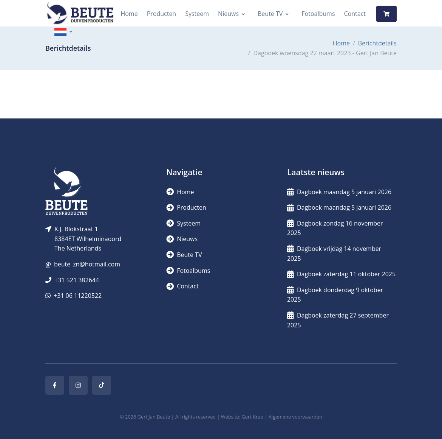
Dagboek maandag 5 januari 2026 (339, 192)
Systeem (197, 13)
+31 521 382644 (76, 280)
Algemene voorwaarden (295, 416)
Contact (355, 13)
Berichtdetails (377, 43)
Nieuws (228, 13)
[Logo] (80, 14)
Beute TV (270, 13)
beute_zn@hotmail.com (87, 264)
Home (129, 13)
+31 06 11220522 (78, 295)
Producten (161, 13)
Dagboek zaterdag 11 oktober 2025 (341, 274)
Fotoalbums (318, 13)
